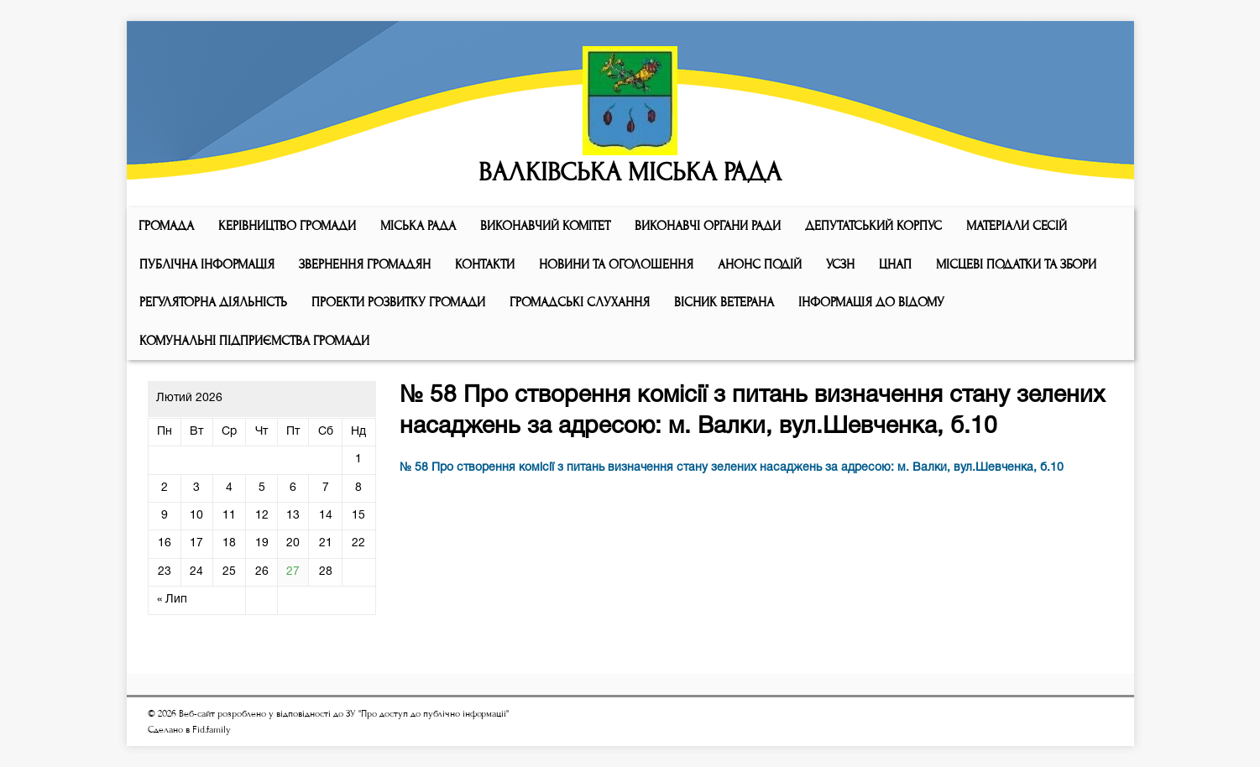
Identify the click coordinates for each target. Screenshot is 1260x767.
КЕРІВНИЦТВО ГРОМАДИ (287, 225)
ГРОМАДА (166, 225)
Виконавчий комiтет (545, 225)
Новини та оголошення (616, 264)
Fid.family (211, 729)
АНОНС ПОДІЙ (760, 264)
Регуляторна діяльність (213, 302)
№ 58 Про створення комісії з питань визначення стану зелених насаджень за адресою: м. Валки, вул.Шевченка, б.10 (732, 467)
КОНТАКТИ (485, 264)
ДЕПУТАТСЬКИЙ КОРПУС (873, 225)
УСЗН (840, 264)
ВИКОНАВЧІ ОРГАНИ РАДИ (708, 225)
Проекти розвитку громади (398, 302)
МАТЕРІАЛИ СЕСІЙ (1016, 225)
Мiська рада (418, 225)
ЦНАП (895, 264)
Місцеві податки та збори (1016, 264)
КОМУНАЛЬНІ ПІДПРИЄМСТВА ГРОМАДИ (254, 340)
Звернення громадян (365, 264)
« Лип (172, 599)
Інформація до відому (871, 302)
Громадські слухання (580, 302)
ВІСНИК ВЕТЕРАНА (724, 302)
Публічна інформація (206, 264)
